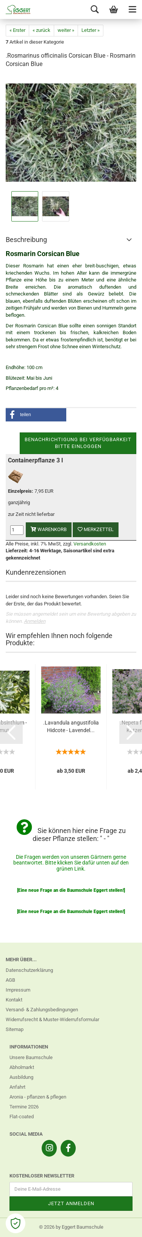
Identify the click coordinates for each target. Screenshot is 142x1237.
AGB (10, 980)
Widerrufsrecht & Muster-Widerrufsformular (52, 1019)
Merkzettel (96, 529)
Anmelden (34, 621)
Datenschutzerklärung (29, 970)
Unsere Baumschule (31, 1057)
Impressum (18, 990)
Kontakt (14, 1000)
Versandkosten (89, 544)
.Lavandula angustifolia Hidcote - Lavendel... (71, 726)
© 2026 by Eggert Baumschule (71, 1227)
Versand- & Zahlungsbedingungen (42, 1009)
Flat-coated (21, 1116)
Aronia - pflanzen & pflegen (37, 1097)
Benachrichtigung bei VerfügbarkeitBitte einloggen (78, 443)
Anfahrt (17, 1087)
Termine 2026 (24, 1107)
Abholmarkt (21, 1067)
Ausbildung (21, 1077)
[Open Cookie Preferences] (15, 1223)
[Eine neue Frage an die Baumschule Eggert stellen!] (71, 890)
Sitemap (14, 1029)
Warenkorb (49, 529)
